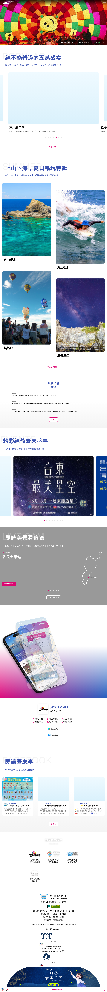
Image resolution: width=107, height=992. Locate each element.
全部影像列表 (53, 597)
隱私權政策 (42, 924)
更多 (53, 419)
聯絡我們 (60, 924)
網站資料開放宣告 (70, 924)
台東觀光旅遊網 (8, 3)
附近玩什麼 (57, 990)
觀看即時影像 (9, 583)
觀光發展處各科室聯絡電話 (53, 920)
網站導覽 (34, 924)
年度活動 (53, 147)
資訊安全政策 (51, 924)
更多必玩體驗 (53, 367)
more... (62, 949)
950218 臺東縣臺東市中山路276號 (53, 902)
